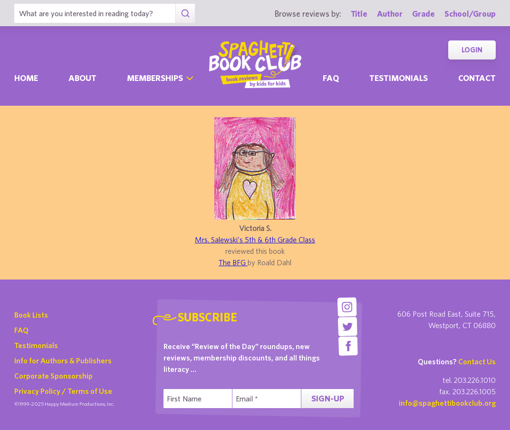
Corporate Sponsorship (53, 375)
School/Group (470, 14)
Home (26, 78)
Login (472, 50)
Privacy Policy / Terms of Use (63, 391)
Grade (423, 14)
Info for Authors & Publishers (63, 360)
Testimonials (398, 78)
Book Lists (31, 314)
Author (390, 14)
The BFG (233, 262)
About (82, 78)
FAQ (21, 330)
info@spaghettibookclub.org (447, 403)
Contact (477, 78)
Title (359, 14)
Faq (331, 78)
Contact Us (477, 361)
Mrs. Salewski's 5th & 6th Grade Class (255, 239)
